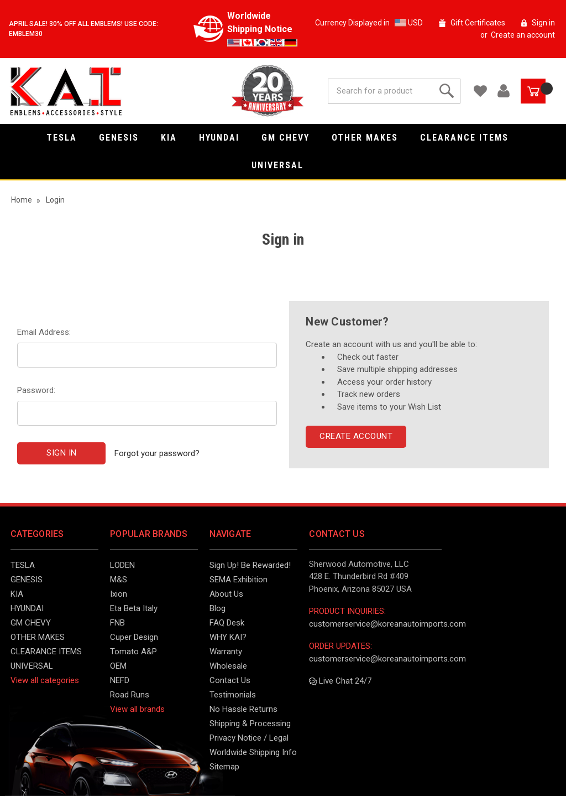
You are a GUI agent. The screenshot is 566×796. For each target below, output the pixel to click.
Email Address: (44, 332)
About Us (226, 594)
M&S (118, 580)
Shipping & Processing (250, 723)
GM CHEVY (291, 137)
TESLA (67, 137)
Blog (217, 608)
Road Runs (129, 695)
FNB (117, 623)
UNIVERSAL (283, 165)
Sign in (543, 22)
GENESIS (124, 137)
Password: (36, 390)
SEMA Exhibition (238, 580)
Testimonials (232, 695)
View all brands (137, 709)
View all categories (45, 680)
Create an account (523, 34)
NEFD (119, 680)
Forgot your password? (157, 453)
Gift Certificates (477, 22)
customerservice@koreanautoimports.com (387, 624)
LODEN (122, 565)
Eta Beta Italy (134, 608)
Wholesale (228, 666)
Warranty (225, 652)
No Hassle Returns (243, 709)
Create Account (355, 436)
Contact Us (229, 680)
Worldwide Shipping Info (253, 752)
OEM (118, 666)
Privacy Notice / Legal (249, 738)
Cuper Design (134, 637)
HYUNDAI (224, 137)
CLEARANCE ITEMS (470, 137)
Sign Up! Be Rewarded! (250, 565)
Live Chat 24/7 (340, 681)
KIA (174, 137)
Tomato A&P (133, 652)
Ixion (118, 594)
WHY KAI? (228, 637)
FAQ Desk (226, 623)
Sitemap (224, 767)
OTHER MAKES (370, 137)
